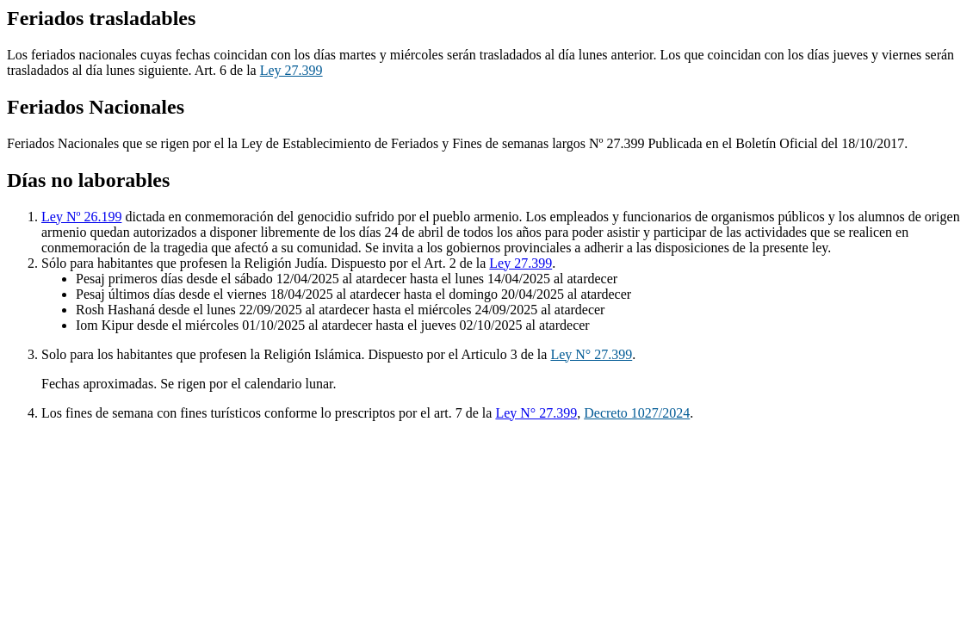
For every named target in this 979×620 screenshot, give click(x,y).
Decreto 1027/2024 (637, 413)
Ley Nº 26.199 (81, 216)
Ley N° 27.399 (591, 354)
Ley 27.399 (291, 70)
